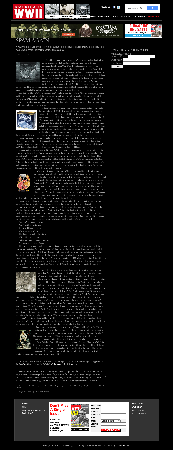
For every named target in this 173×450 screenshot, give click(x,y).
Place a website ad (139, 413)
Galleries (103, 16)
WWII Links (137, 404)
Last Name (117, 63)
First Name (117, 59)
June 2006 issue (25, 364)
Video (115, 16)
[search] (135, 8)
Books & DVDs (28, 413)
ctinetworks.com (123, 445)
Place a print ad (138, 411)
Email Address (119, 56)
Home (25, 403)
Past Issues (139, 16)
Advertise (137, 407)
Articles (125, 16)
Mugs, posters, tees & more (33, 410)
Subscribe (153, 16)
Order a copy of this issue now (64, 364)
